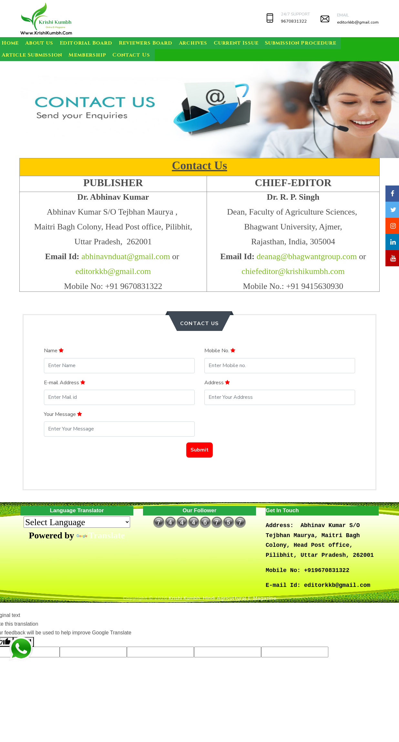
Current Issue (236, 43)
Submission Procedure (300, 43)
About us (39, 43)
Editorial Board (86, 43)
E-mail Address (64, 382)
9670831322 (294, 21)
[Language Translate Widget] (77, 522)
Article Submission (32, 54)
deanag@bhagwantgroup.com (307, 256)
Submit (199, 449)
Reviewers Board (145, 43)
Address (217, 382)
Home (10, 43)
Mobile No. (219, 350)
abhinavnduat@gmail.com (125, 256)
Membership (87, 54)
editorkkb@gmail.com (358, 22)
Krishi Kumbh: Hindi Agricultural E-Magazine (222, 598)
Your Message (63, 414)
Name (54, 350)
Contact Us (131, 54)
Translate (101, 535)
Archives (193, 43)
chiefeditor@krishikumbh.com (292, 271)
